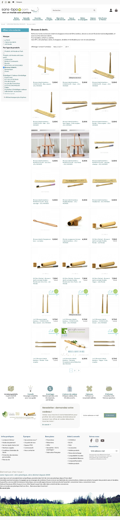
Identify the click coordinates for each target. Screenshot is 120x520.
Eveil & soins (8, 77)
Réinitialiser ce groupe (9, 93)
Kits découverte (10, 81)
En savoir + (46, 425)
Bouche (7, 63)
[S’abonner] (116, 451)
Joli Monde (8, 44)
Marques (19, 2)
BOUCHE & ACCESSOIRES (14, 65)
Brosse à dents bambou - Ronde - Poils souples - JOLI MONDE (101, 123)
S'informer (109, 394)
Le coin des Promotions (12, 83)
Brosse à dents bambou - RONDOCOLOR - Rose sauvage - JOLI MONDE (41, 201)
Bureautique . (9, 69)
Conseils (31, 394)
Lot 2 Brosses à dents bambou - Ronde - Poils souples (40, 360)
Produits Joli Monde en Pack (14, 51)
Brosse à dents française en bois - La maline (42, 240)
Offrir (48, 445)
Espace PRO (28, 445)
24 (67, 47)
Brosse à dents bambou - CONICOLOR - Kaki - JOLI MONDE (41, 123)
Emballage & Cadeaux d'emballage (14, 75)
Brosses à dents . (11, 67)
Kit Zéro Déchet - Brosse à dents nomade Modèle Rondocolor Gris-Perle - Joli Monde (72, 280)
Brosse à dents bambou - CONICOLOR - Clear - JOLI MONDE (71, 84)
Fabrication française (53, 452)
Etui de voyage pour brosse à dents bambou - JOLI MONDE (71, 241)
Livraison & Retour (8, 440)
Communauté (28, 448)
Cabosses (89, 394)
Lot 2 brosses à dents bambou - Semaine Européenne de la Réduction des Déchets (72, 361)
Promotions (50, 440)
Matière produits (73, 450)
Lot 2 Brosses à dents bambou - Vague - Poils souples (99, 360)
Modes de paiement (8, 442)
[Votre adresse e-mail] (101, 451)
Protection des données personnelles (10, 456)
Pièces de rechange (74, 453)
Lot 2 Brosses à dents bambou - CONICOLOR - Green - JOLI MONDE (100, 321)
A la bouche (8, 59)
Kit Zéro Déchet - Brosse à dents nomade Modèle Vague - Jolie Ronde (101, 280)
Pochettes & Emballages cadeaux (16, 89)
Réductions (50, 442)
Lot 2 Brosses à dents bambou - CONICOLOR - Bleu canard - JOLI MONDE (42, 321)
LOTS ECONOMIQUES (12, 85)
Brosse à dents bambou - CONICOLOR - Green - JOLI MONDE (101, 84)
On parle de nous (29, 442)
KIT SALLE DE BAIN (11, 79)
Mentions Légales (8, 448)
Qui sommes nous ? (30, 440)
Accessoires (72, 448)
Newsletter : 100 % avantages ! (52, 449)
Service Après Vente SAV (10, 445)
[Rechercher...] (94, 10)
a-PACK (7, 40)
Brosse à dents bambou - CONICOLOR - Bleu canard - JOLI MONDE (42, 84)
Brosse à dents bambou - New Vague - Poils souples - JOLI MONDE (72, 123)
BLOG (70, 442)
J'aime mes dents (10, 42)
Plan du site (6, 460)
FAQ (69, 445)
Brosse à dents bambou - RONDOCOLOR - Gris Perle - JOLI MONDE (72, 162)
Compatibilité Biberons (75, 458)
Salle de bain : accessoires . (13, 91)
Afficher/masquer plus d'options (15, 97)
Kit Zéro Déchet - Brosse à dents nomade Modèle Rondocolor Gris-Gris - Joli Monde (41, 280)
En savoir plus (5, 488)
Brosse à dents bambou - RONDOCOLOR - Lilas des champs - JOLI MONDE (101, 162)
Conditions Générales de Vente (10, 451)
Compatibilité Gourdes (75, 456)
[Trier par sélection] (58, 46)
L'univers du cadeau (69, 394)
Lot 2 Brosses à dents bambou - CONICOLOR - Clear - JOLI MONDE (71, 321)
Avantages (50, 394)
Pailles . (7, 87)
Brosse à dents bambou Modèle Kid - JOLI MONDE (101, 201)
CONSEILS (72, 440)
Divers (7, 71)
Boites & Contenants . (12, 61)
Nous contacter (29, 450)
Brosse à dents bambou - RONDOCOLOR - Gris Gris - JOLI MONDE (42, 162)
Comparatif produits (75, 461)
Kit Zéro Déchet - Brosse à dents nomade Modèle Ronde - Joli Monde (101, 241)
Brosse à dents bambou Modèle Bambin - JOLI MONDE (70, 201)
